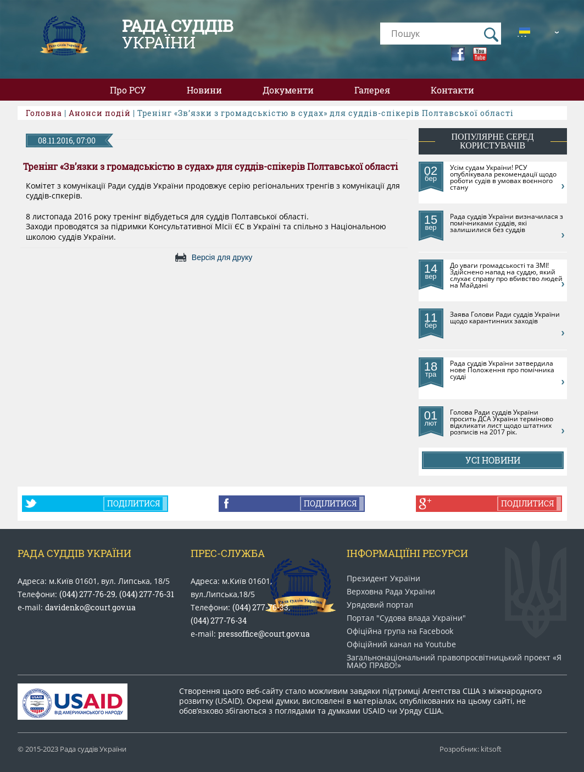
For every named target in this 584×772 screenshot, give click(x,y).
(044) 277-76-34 (219, 620)
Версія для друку (222, 257)
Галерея (372, 90)
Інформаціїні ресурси (407, 553)
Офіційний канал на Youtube (401, 644)
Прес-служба (228, 553)
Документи (288, 90)
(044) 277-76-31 (146, 594)
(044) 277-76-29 (87, 594)
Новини (204, 90)
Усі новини (492, 460)
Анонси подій (100, 113)
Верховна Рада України (391, 591)
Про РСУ (128, 90)
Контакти (452, 90)
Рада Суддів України (74, 553)
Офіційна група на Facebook (400, 631)
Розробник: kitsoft (471, 749)
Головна (44, 113)
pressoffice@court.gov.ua (264, 633)
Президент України (383, 578)
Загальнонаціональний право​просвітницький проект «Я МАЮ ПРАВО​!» (454, 661)
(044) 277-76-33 (260, 607)
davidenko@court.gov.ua (90, 607)
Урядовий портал (380, 605)
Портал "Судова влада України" (406, 618)
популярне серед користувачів (493, 141)
